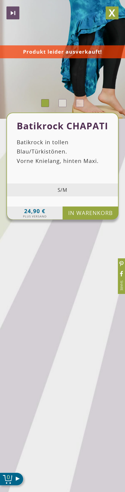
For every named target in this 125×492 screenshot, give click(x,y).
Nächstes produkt (12, 12)
